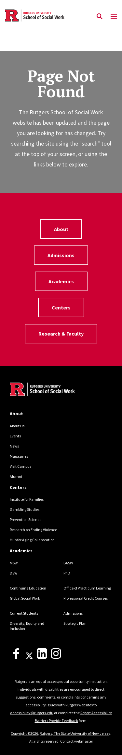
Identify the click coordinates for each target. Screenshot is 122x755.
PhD (66, 573)
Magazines (19, 456)
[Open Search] (99, 16)
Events (15, 435)
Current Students (24, 613)
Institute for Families (27, 499)
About (61, 229)
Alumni (16, 476)
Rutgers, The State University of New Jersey (75, 733)
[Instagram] (56, 657)
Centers (61, 307)
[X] (29, 657)
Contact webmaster (76, 741)
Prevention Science (25, 519)
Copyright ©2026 (24, 733)
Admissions (61, 255)
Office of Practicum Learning (87, 588)
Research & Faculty (61, 333)
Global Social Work (25, 598)
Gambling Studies (24, 509)
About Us (17, 425)
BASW (68, 562)
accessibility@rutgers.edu (31, 712)
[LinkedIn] (42, 657)
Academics (61, 281)
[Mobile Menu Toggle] (114, 16)
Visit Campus (20, 466)
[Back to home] (54, 390)
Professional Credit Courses (85, 598)
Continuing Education (28, 588)
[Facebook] (16, 657)
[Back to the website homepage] (34, 15)
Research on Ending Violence (33, 529)
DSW (13, 573)
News (14, 446)
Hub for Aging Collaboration (32, 539)
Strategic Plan (75, 623)
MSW (14, 562)
